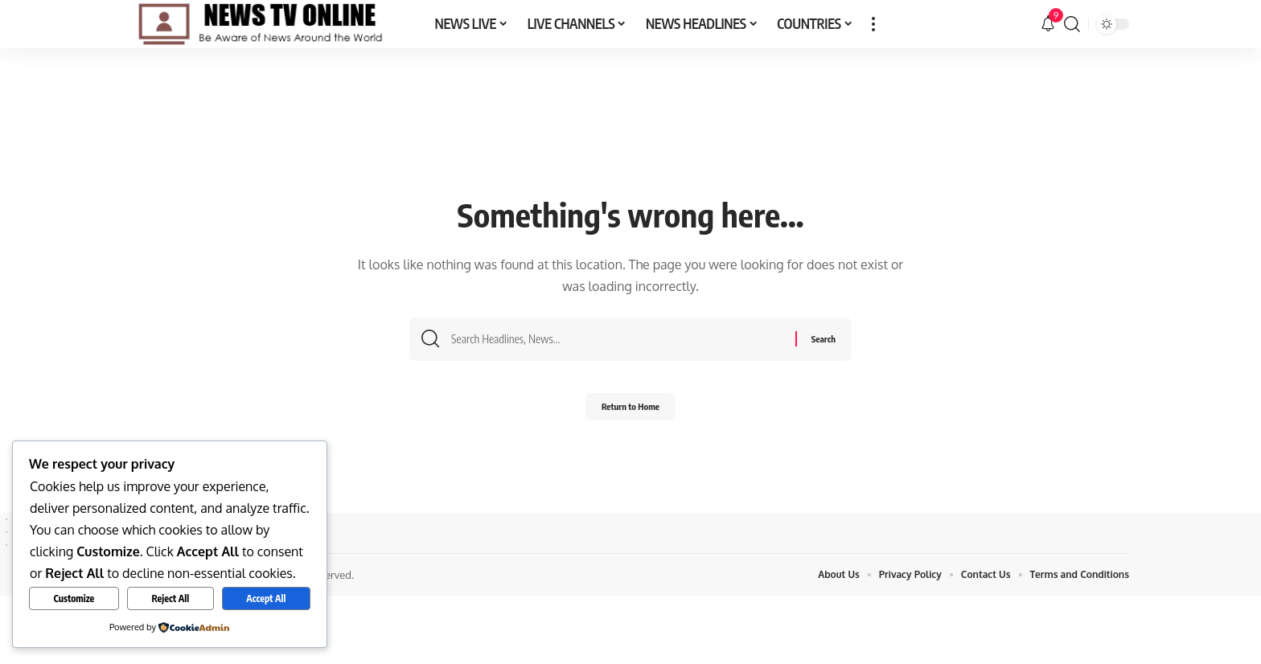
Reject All (170, 598)
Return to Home (631, 411)
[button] (873, 24)
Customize (74, 598)
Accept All (265, 598)
